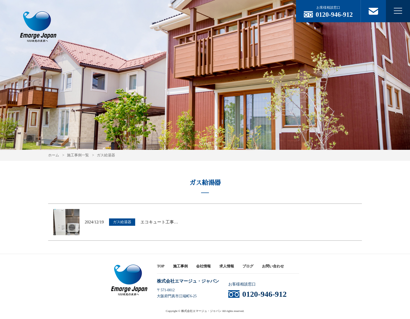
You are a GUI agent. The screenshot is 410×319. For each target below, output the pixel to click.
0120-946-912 (334, 14)
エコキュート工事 (159, 222)
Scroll (205, 144)
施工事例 (180, 266)
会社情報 (203, 266)
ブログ (247, 266)
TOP (160, 266)
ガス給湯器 (122, 222)
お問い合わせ (273, 266)
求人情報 (226, 266)
